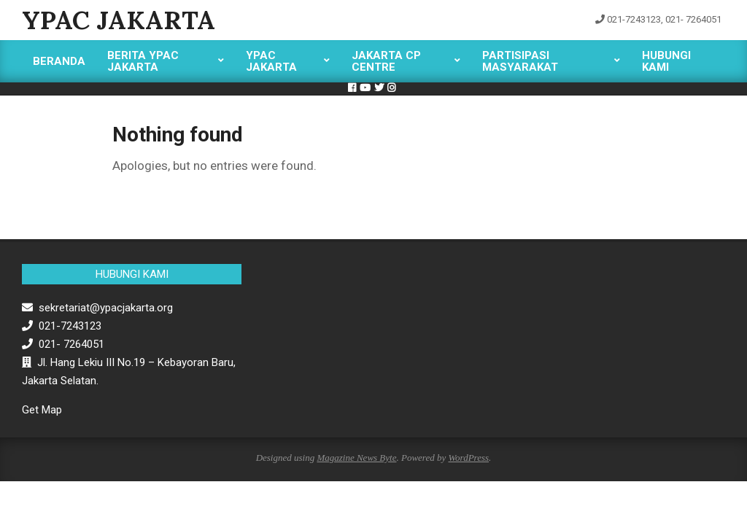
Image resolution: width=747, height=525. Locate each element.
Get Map (42, 409)
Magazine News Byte (356, 457)
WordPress (468, 457)
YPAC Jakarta (118, 20)
